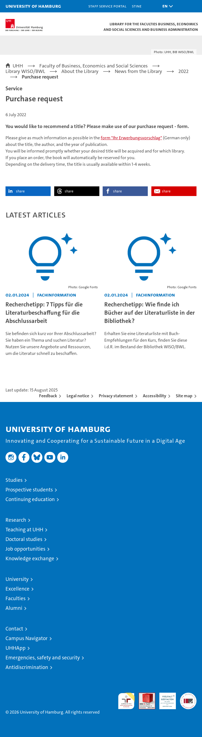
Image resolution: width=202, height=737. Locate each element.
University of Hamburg (33, 5)
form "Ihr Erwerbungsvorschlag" (131, 138)
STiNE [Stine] (136, 6)
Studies (14, 480)
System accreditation (188, 698)
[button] (166, 6)
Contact (14, 628)
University (17, 579)
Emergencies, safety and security (43, 657)
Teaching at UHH (24, 529)
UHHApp (16, 647)
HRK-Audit (164, 698)
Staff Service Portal (107, 6)
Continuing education (30, 499)
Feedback (48, 396)
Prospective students (29, 489)
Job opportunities (25, 548)
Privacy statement (116, 396)
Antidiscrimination (27, 667)
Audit (144, 695)
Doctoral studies (24, 539)
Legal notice (78, 396)
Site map (184, 396)
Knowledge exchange (30, 558)
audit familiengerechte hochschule (126, 701)
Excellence (17, 588)
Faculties (16, 598)
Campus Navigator (27, 638)
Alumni (14, 608)
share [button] (20, 191)
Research (16, 519)
